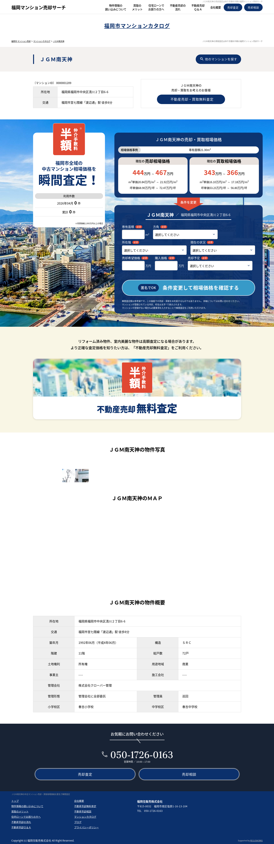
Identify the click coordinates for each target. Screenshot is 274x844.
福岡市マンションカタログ (137, 26)
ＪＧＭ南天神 (58, 41)
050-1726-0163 (141, 754)
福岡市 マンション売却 (21, 41)
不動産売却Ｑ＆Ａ (21, 826)
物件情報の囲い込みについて (27, 805)
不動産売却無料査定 (85, 805)
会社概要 (79, 800)
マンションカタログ (41, 41)
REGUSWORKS (256, 840)
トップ (15, 800)
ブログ (78, 821)
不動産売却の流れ (21, 821)
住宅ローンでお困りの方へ (26, 816)
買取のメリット (20, 811)
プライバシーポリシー (86, 826)
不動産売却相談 (82, 811)
